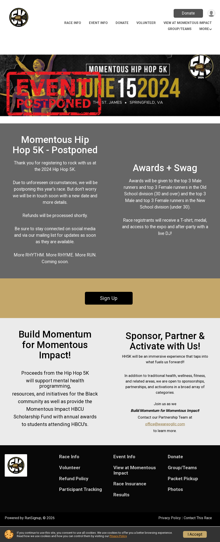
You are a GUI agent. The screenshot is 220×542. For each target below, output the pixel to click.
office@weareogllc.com (165, 437)
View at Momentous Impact (188, 23)
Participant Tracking (80, 505)
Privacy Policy (118, 536)
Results (121, 510)
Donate (187, 13)
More (204, 29)
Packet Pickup (183, 494)
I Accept (195, 534)
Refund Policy (73, 494)
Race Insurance (129, 499)
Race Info (72, 23)
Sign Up (108, 309)
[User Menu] (211, 13)
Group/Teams (180, 29)
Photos (175, 505)
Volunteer (146, 23)
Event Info (98, 23)
